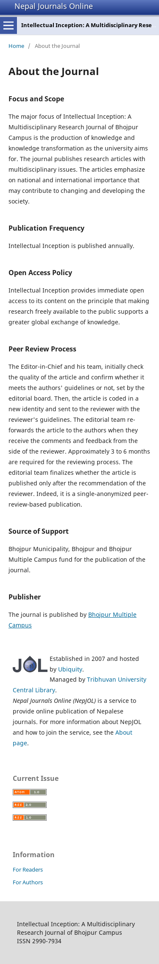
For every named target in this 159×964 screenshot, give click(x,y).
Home (16, 46)
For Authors (28, 882)
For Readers (28, 869)
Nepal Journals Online (53, 6)
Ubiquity (70, 669)
